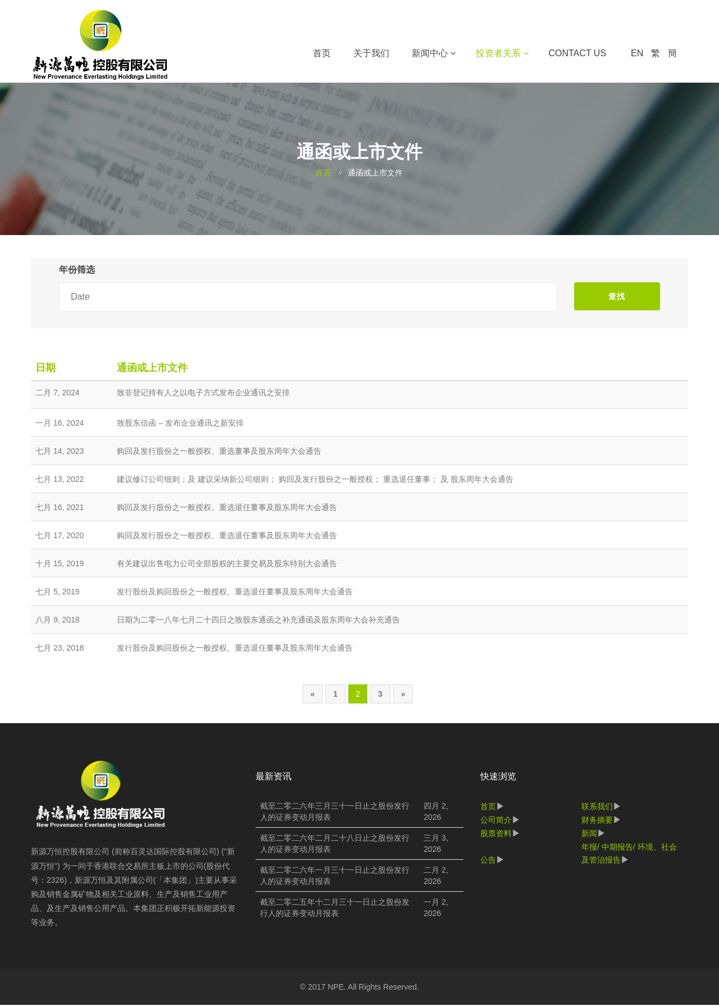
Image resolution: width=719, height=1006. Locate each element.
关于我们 (371, 53)
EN (637, 53)
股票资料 (496, 833)
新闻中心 (430, 53)
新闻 (589, 833)
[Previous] (313, 694)
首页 (322, 53)
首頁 (322, 174)
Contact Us (578, 53)
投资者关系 (498, 53)
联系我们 (597, 807)
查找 (616, 296)
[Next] (403, 694)
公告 (488, 860)
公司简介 (496, 820)
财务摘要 (597, 820)
